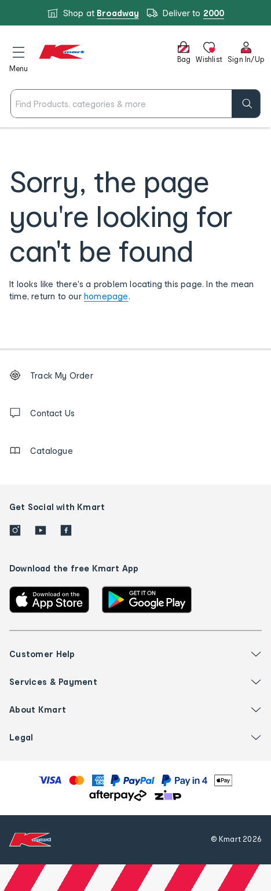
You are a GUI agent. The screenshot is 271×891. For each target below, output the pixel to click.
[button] (18, 57)
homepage (106, 296)
